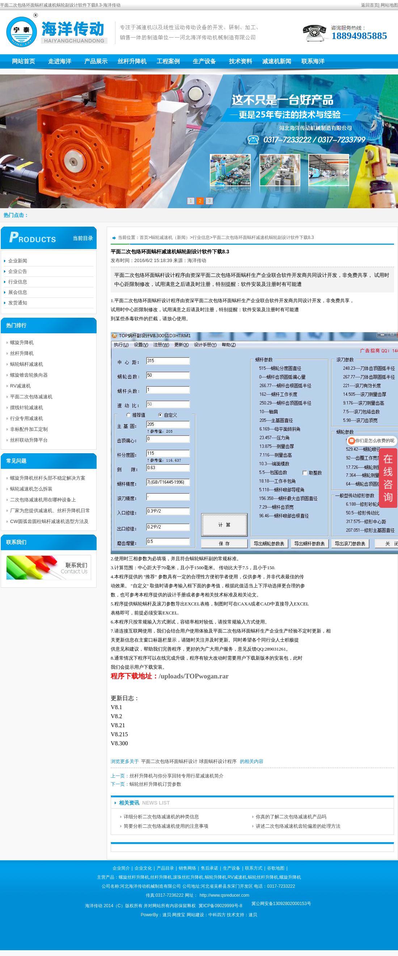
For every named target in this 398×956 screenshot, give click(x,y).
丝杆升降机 (132, 61)
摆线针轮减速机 (26, 407)
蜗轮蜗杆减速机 (26, 364)
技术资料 (240, 61)
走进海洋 (59, 61)
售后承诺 (209, 868)
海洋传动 (196, 260)
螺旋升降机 (22, 342)
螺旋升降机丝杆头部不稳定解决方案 (47, 478)
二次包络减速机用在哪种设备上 (43, 499)
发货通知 (17, 302)
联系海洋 (313, 61)
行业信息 (201, 237)
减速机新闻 (276, 61)
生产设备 (204, 61)
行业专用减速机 (26, 418)
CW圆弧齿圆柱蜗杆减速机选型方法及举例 (49, 523)
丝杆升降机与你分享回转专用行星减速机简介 (177, 776)
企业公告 (17, 271)
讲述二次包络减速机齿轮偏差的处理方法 (298, 826)
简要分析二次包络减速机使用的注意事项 (166, 826)
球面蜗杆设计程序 (218, 761)
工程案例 (168, 61)
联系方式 (253, 868)
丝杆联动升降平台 (29, 440)
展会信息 (17, 292)
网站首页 (23, 61)
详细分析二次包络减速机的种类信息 (161, 816)
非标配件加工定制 (29, 429)
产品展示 (95, 61)
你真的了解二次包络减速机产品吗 (291, 816)
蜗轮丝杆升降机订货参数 (155, 784)
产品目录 (165, 868)
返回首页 (369, 5)
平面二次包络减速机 (31, 396)
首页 (144, 237)
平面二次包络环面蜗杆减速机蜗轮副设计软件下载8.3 (263, 237)
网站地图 (389, 5)
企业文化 (143, 868)
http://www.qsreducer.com (224, 895)
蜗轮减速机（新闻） (170, 237)
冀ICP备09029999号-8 (220, 905)
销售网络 (187, 868)
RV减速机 (20, 386)
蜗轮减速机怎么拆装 (31, 489)
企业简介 (121, 868)
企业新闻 (17, 260)
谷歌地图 (275, 868)
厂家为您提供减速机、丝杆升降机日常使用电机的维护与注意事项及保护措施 (50, 512)
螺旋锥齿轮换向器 (29, 375)
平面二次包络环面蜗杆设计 (169, 761)
